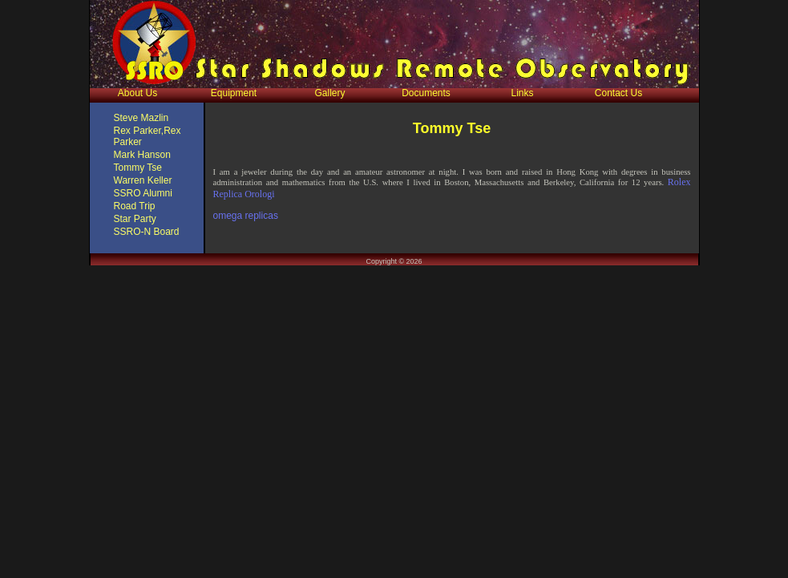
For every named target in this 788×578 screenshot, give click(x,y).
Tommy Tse (138, 167)
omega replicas (245, 215)
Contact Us (618, 93)
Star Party (135, 218)
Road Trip (135, 206)
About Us (137, 93)
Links (522, 93)
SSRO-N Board (147, 231)
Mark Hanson (142, 154)
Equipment (234, 93)
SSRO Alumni (143, 193)
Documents (426, 93)
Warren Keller (143, 180)
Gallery (329, 93)
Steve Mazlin (141, 117)
